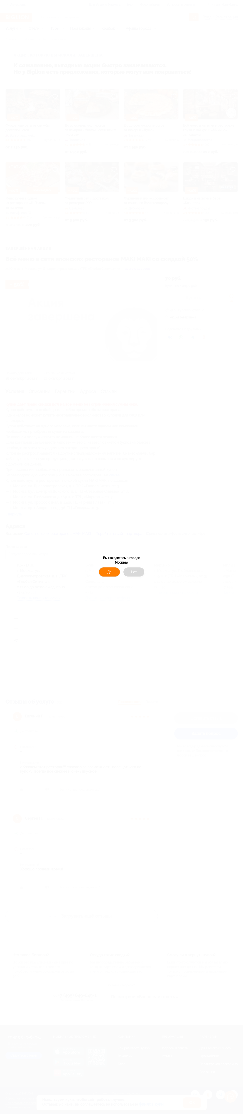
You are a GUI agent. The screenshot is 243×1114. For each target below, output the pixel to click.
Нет (134, 572)
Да (109, 572)
